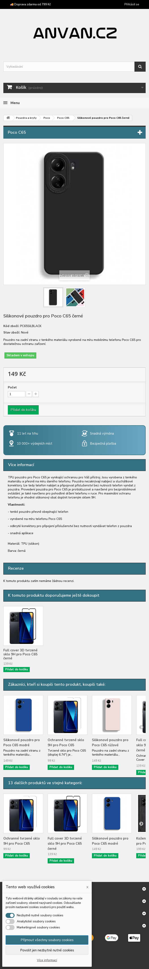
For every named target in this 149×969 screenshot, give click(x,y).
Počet (12, 388)
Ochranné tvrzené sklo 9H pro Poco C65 (21, 652)
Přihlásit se (131, 4)
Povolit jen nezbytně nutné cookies (47, 950)
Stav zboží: (11, 333)
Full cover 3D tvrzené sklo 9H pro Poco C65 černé (65, 654)
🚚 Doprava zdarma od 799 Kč (30, 4)
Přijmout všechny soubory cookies (47, 940)
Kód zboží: (11, 326)
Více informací (47, 960)
